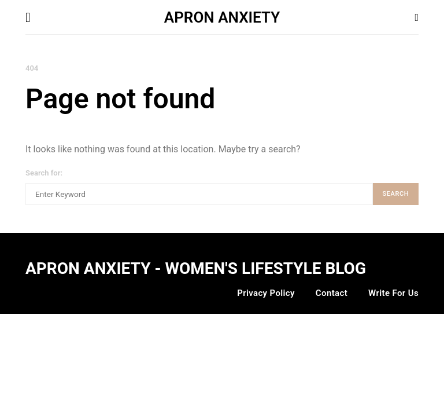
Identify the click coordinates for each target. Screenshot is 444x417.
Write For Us (393, 293)
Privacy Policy (266, 293)
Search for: (43, 173)
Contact (331, 293)
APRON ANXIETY (222, 17)
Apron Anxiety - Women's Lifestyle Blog (195, 269)
